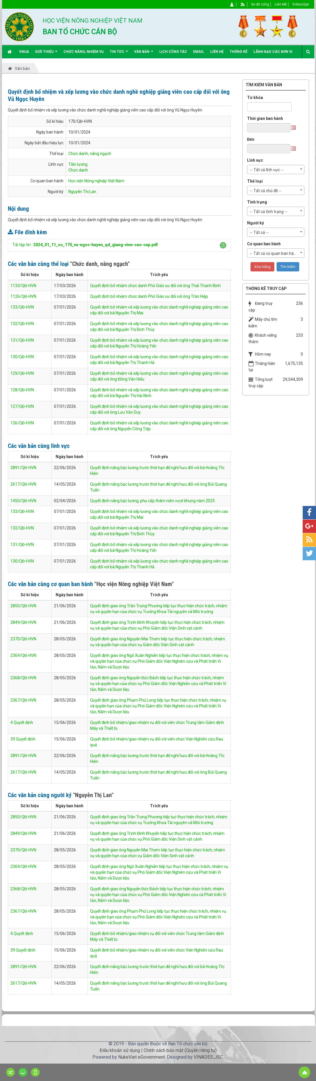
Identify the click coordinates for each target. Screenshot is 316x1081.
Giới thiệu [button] (46, 54)
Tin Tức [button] (119, 54)
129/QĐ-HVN (22, 373)
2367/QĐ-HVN (23, 700)
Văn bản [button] (143, 54)
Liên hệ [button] (217, 52)
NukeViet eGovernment (141, 1057)
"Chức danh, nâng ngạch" (100, 263)
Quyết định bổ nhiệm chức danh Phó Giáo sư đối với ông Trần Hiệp (149, 296)
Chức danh (78, 170)
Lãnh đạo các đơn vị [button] (273, 52)
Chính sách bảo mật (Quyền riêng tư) (180, 1050)
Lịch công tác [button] (173, 52)
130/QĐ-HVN (22, 356)
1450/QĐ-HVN (23, 500)
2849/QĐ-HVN (23, 622)
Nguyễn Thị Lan (82, 191)
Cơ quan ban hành (264, 244)
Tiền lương (77, 164)
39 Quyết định (22, 739)
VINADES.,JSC (208, 1057)
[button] (223, 245)
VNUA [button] (24, 52)
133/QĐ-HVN (22, 307)
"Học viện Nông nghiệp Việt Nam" (134, 584)
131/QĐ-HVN (22, 340)
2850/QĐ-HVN (23, 605)
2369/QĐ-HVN (23, 655)
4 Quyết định (21, 722)
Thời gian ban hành (265, 118)
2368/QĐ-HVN (23, 677)
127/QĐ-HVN (22, 406)
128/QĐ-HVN (22, 390)
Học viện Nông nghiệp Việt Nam (96, 181)
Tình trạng (257, 202)
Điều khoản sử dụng (120, 1050)
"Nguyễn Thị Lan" (93, 795)
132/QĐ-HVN (22, 323)
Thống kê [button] (238, 52)
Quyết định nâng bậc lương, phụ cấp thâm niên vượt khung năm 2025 (152, 500)
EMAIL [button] (198, 52)
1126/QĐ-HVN (23, 296)
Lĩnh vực (255, 160)
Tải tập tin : (85, 244)
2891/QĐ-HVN (23, 467)
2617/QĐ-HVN (23, 484)
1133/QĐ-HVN (23, 285)
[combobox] (275, 169)
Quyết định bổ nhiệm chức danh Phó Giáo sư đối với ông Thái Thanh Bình (155, 285)
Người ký (255, 223)
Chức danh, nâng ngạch (89, 153)
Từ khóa (255, 97)
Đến (250, 139)
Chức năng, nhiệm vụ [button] (83, 52)
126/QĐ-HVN (22, 423)
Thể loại (255, 181)
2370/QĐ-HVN (23, 639)
